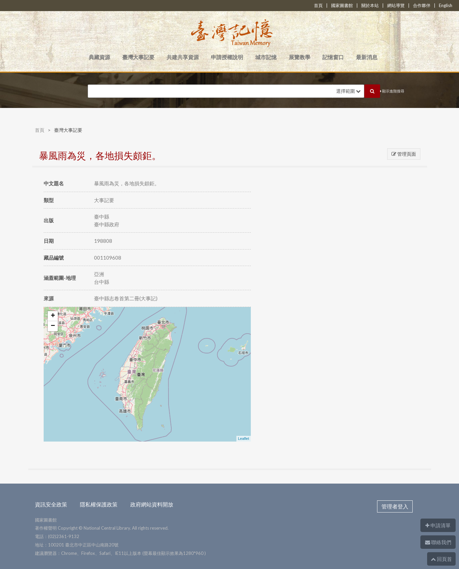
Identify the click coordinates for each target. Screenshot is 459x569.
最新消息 (366, 57)
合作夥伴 (421, 5)
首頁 (318, 5)
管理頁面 (404, 154)
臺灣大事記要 (138, 57)
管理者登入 (394, 506)
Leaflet (243, 439)
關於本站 (370, 5)
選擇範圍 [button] (348, 91)
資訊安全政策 (51, 504)
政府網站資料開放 (151, 504)
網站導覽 (396, 5)
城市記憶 (266, 57)
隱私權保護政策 (99, 504)
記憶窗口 (333, 57)
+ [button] (53, 316)
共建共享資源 (183, 57)
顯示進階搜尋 (392, 91)
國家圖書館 (342, 5)
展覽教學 (299, 57)
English (445, 5)
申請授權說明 (227, 57)
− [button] (53, 326)
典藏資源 (99, 57)
